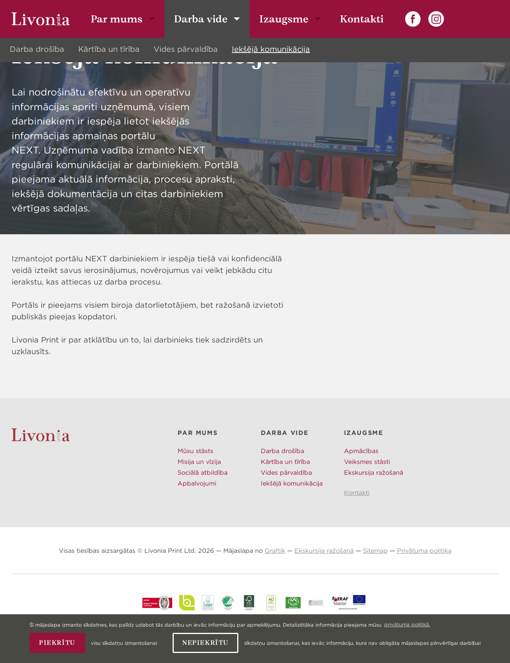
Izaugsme (283, 19)
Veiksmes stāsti (367, 493)
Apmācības (361, 482)
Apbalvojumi (197, 515)
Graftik (275, 582)
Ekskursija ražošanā (373, 504)
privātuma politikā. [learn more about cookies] (407, 624)
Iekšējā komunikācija (271, 49)
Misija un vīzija (199, 493)
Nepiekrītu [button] (205, 642)
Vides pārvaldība (186, 49)
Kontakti (362, 19)
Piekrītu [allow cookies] (57, 642)
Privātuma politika (424, 582)
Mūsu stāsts (195, 482)
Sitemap (375, 582)
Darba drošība (37, 49)
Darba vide (201, 19)
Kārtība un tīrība (109, 49)
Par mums (116, 19)
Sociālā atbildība (203, 504)
